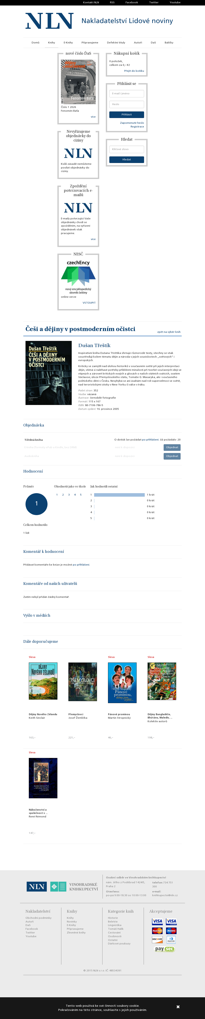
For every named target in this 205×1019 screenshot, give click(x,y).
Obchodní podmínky (38, 918)
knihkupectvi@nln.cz (165, 895)
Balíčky (169, 43)
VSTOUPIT (89, 303)
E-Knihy (68, 43)
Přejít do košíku (134, 71)
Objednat (172, 447)
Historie (113, 918)
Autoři (138, 43)
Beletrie (113, 922)
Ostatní (112, 940)
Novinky (72, 922)
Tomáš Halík (116, 929)
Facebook (132, 2)
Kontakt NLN (91, 2)
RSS (112, 2)
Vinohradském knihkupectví (147, 877)
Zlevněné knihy (76, 933)
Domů (35, 43)
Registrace (137, 127)
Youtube (175, 2)
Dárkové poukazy (119, 944)
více (93, 117)
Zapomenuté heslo (132, 123)
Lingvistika (114, 925)
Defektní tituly (116, 43)
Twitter (154, 2)
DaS (153, 43)
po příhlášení (150, 440)
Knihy (51, 43)
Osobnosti (114, 936)
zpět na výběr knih (169, 332)
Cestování (114, 933)
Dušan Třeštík (94, 346)
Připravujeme (90, 43)
